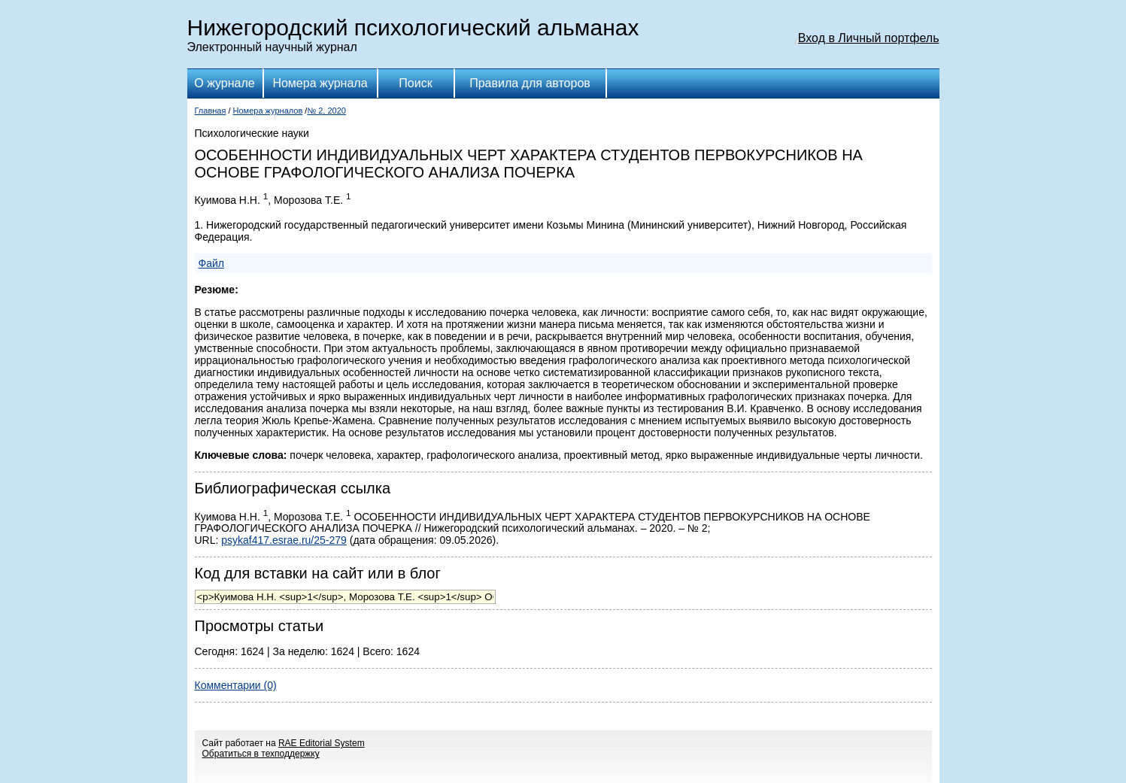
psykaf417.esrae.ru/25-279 (284, 540)
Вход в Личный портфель (868, 38)
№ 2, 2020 (326, 110)
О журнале (224, 83)
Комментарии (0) (236, 685)
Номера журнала (319, 83)
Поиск (415, 83)
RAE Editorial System (321, 743)
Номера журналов (268, 110)
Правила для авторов (529, 83)
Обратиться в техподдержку (261, 753)
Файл (211, 263)
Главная (210, 110)
